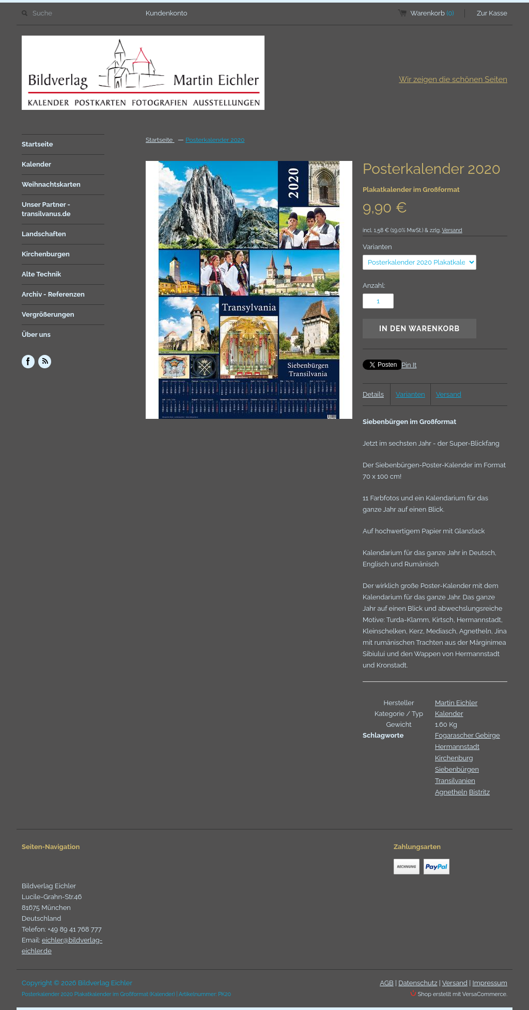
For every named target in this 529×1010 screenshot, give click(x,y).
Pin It (408, 365)
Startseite (37, 144)
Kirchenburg (454, 758)
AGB (386, 983)
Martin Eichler (456, 703)
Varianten (377, 247)
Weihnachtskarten (51, 184)
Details (373, 394)
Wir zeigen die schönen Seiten (453, 79)
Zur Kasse (492, 13)
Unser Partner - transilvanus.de (46, 209)
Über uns (36, 334)
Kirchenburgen (46, 254)
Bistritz (479, 792)
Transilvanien (455, 781)
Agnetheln (451, 792)
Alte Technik (41, 274)
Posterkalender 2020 (214, 139)
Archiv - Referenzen (53, 294)
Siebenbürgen (457, 769)
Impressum (490, 983)
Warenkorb (432, 13)
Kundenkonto (167, 13)
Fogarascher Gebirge (467, 735)
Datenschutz (417, 983)
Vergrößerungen (48, 314)
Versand (452, 230)
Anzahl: (374, 285)
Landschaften (44, 234)
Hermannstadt (457, 747)
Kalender (36, 164)
